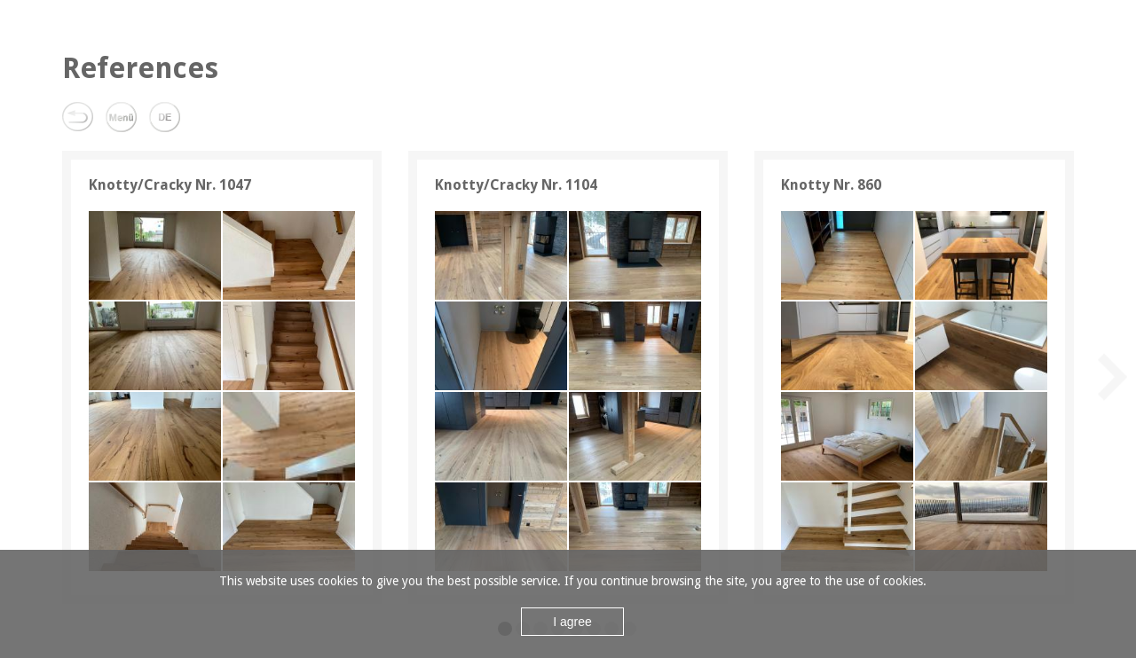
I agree (572, 622)
